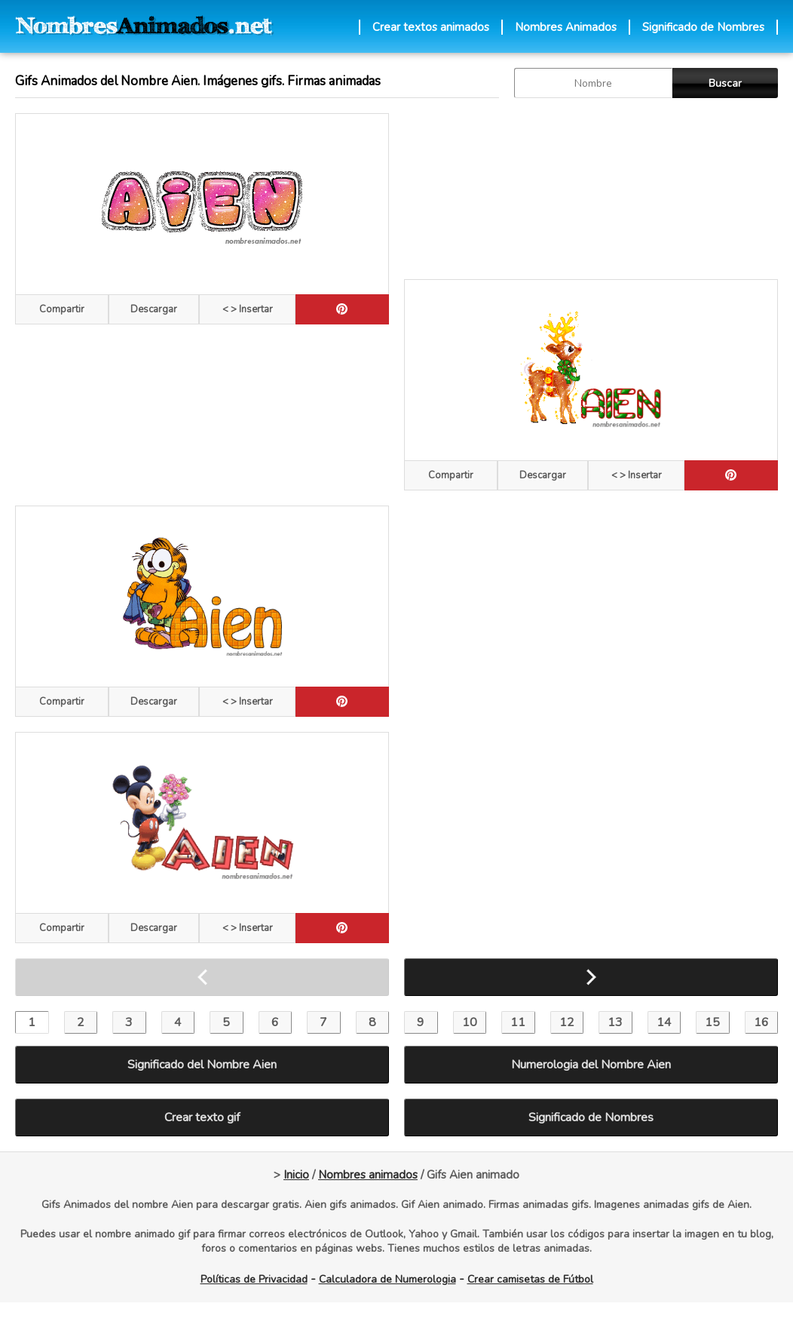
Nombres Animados (566, 27)
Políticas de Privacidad (254, 1279)
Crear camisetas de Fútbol (530, 1279)
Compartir (61, 309)
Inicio (296, 1174)
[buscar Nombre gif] (593, 83)
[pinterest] (342, 309)
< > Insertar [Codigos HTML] (247, 309)
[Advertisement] (491, 188)
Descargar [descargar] (153, 309)
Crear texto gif (202, 1117)
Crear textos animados (430, 27)
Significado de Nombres (703, 27)
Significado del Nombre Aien (202, 1064)
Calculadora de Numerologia (387, 1279)
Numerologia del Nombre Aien (591, 1064)
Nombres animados (368, 1174)
